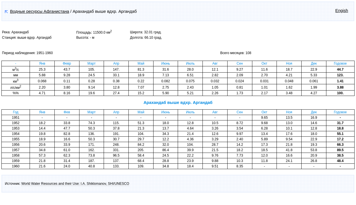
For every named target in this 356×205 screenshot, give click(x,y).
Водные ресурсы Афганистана (39, 11)
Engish (341, 10)
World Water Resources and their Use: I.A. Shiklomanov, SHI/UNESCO (75, 184)
